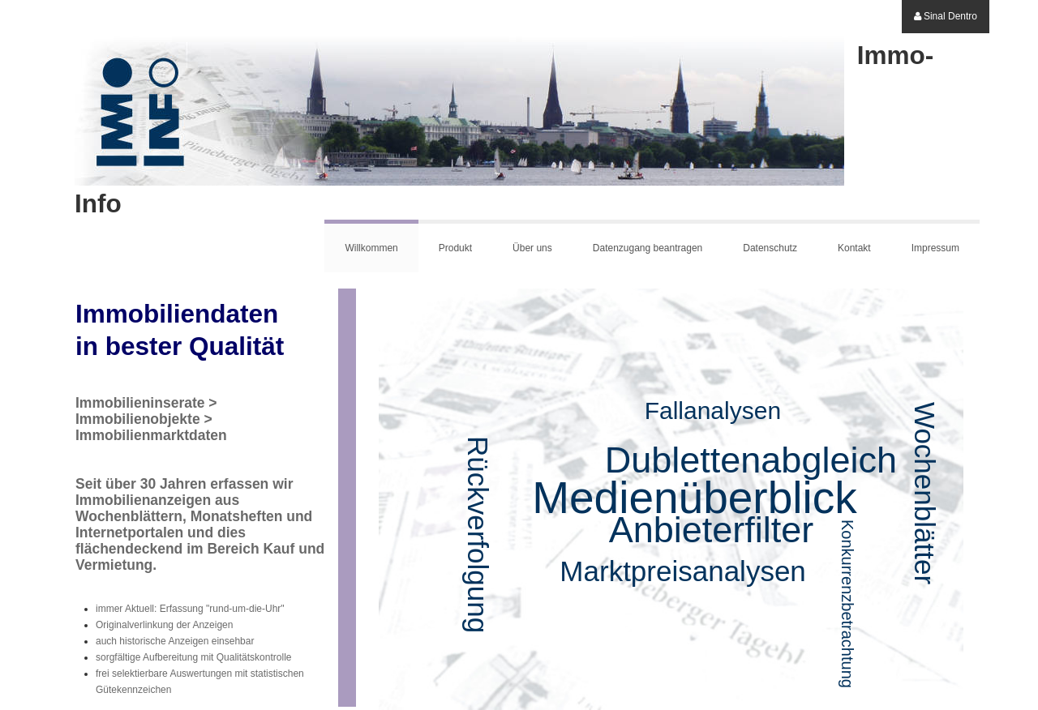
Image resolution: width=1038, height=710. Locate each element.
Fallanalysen (713, 410)
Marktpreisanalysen (682, 571)
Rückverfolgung (478, 534)
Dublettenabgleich (751, 460)
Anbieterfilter (711, 529)
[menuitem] (945, 16)
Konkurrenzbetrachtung (847, 604)
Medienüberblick (694, 498)
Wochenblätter (925, 493)
